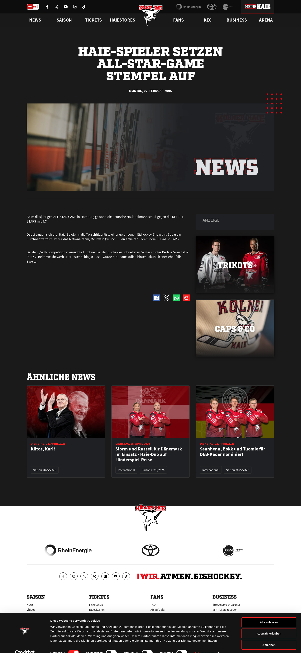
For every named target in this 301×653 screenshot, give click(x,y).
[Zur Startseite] (150, 16)
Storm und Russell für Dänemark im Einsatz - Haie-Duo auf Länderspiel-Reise (148, 454)
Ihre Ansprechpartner (226, 604)
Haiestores (122, 20)
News (30, 604)
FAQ (153, 604)
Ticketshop (96, 604)
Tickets (93, 20)
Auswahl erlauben (269, 626)
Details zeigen (204, 645)
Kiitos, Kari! (43, 449)
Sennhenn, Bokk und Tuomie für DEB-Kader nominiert (232, 451)
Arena (266, 20)
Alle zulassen (269, 614)
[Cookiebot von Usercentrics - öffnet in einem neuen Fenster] (25, 645)
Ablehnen (268, 637)
